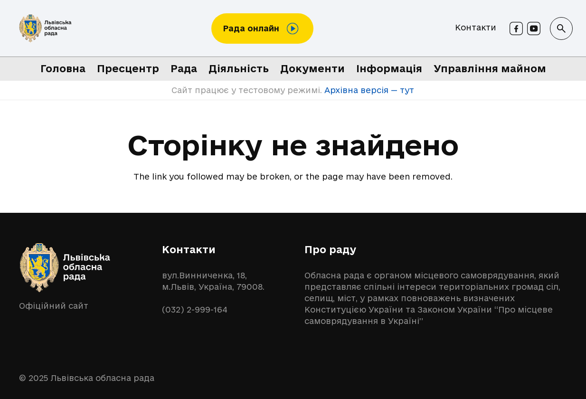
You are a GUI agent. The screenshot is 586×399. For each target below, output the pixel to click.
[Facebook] (516, 28)
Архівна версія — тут (368, 90)
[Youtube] (533, 28)
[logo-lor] (45, 28)
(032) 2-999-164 (194, 309)
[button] (561, 28)
